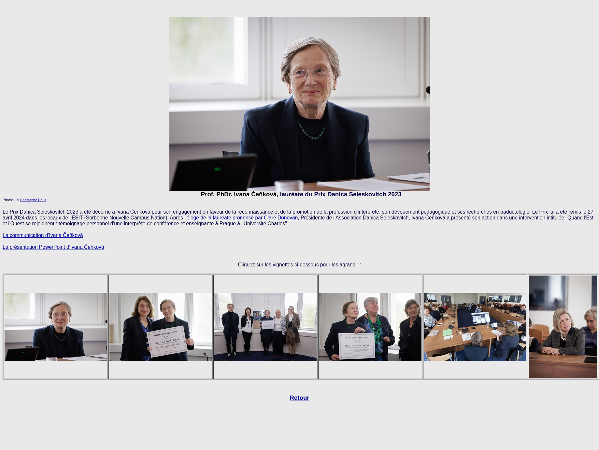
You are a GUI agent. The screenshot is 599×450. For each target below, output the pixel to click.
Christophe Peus (33, 200)
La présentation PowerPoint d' (36, 247)
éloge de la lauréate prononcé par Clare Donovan (242, 217)
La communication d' (26, 235)
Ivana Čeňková (87, 247)
